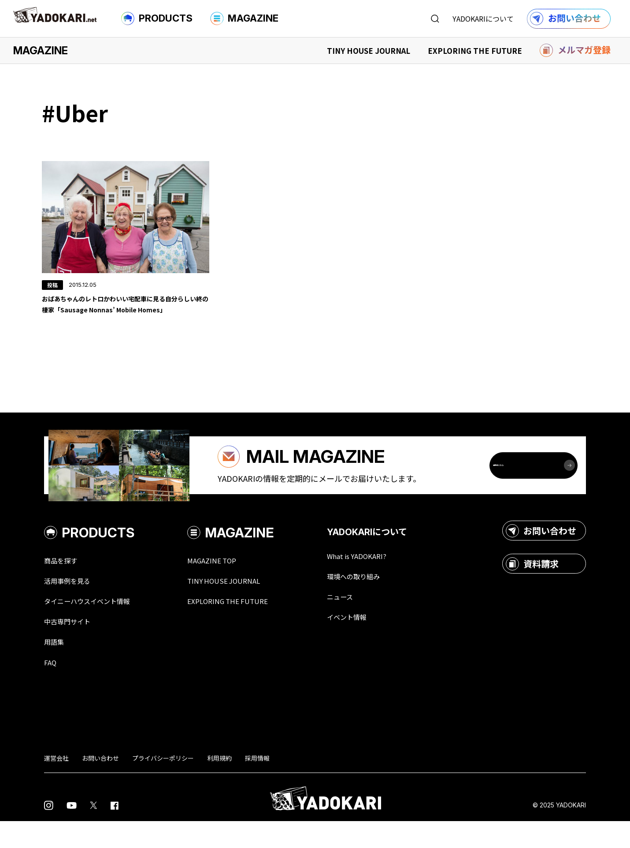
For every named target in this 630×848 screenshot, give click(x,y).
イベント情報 (370, 641)
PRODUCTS (157, 18)
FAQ (51, 688)
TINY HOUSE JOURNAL (368, 50)
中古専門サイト (72, 646)
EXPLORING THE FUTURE (475, 50)
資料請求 (532, 585)
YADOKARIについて (483, 18)
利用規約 (219, 784)
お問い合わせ (541, 552)
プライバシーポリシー (163, 784)
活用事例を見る (72, 603)
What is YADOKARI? (381, 578)
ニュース (362, 620)
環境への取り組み (378, 599)
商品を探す (64, 582)
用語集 (56, 667)
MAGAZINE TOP (228, 582)
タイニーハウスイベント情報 (95, 624)
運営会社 (56, 784)
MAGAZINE (244, 18)
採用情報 (257, 784)
